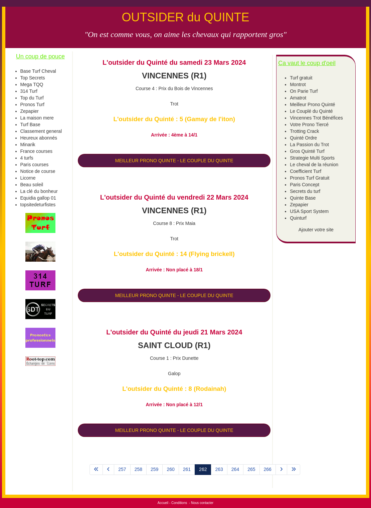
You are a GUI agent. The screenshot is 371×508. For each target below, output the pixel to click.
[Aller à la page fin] (293, 469)
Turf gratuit (301, 77)
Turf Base (30, 124)
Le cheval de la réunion (314, 164)
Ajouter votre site (316, 229)
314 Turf (28, 91)
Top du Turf (32, 97)
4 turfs (26, 158)
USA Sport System (309, 211)
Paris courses (34, 164)
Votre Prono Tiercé (309, 124)
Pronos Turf (32, 104)
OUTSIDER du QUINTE (185, 17)
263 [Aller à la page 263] (219, 469)
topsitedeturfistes (38, 204)
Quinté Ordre (303, 138)
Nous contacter (202, 503)
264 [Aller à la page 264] (235, 469)
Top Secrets (32, 77)
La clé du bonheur (39, 191)
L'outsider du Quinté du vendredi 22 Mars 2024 (174, 197)
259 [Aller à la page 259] (154, 469)
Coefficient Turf (305, 171)
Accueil (163, 503)
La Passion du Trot (309, 144)
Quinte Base (303, 198)
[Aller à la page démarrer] (96, 469)
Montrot (298, 84)
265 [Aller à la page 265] (251, 469)
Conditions (179, 503)
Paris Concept (304, 184)
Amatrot (298, 97)
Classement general (41, 131)
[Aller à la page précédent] (108, 469)
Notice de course (37, 171)
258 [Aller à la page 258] (138, 469)
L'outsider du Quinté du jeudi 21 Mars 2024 (174, 332)
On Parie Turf (304, 91)
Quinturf (298, 218)
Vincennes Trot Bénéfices (316, 117)
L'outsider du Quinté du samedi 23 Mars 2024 (174, 62)
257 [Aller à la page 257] (122, 469)
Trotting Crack (304, 131)
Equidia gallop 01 (38, 198)
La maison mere (37, 117)
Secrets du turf (305, 191)
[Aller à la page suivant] (281, 469)
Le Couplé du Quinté (311, 111)
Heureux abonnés (38, 138)
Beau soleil (31, 184)
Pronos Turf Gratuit (309, 178)
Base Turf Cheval (38, 71)
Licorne (28, 178)
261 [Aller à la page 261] (187, 469)
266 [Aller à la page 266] (267, 469)
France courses (36, 151)
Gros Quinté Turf (307, 151)
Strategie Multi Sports (312, 158)
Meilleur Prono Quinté (312, 104)
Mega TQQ (31, 84)
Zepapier (29, 111)
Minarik (27, 144)
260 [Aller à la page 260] (170, 469)
